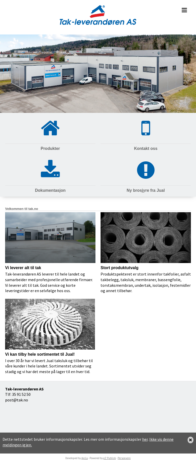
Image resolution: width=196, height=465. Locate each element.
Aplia (84, 458)
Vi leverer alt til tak (23, 268)
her (145, 439)
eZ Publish (109, 458)
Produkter (50, 148)
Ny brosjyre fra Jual (146, 190)
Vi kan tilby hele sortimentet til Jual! (40, 354)
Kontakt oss (145, 148)
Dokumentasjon (50, 190)
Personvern (124, 458)
